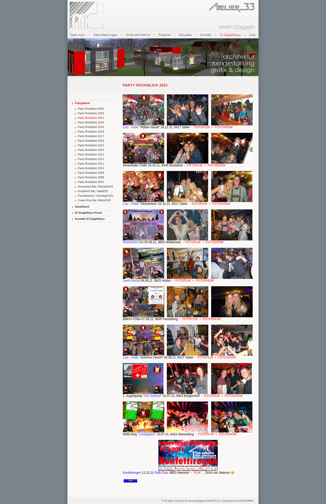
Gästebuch (82, 206)
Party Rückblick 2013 (91, 154)
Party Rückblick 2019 (91, 126)
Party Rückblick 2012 (91, 159)
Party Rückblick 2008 (91, 177)
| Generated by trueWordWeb (236, 500)
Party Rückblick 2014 (91, 149)
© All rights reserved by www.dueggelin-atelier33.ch (190, 500)
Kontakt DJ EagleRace (90, 218)
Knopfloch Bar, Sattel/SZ (93, 191)
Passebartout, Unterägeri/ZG (96, 195)
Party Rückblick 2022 (91, 113)
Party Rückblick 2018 (91, 131)
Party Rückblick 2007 (91, 181)
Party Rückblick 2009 (91, 172)
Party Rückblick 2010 (91, 168)
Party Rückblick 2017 (91, 136)
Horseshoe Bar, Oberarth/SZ (95, 186)
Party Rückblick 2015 (91, 145)
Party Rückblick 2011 (91, 163)
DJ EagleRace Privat (88, 212)
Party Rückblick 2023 (91, 108)
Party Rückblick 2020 (91, 122)
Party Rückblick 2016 (91, 140)
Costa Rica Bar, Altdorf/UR (94, 200)
